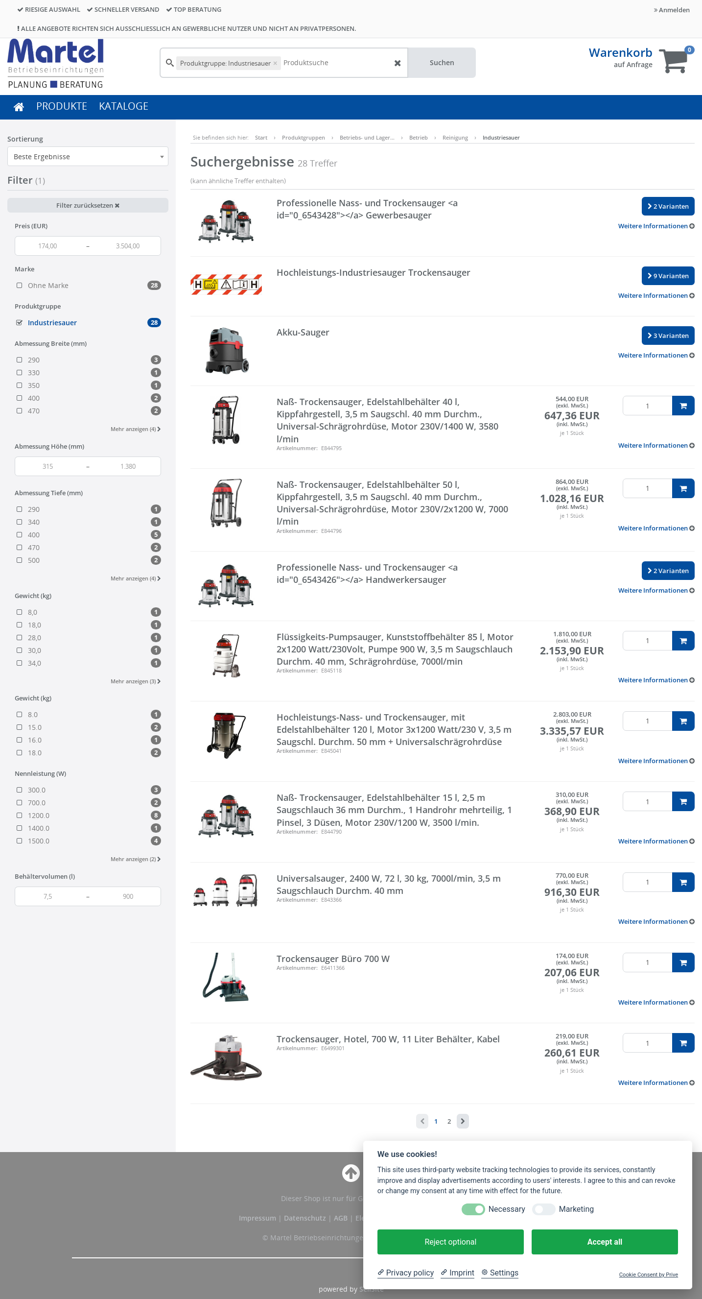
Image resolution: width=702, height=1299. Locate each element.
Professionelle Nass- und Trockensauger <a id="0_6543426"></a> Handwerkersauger (367, 573)
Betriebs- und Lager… (367, 137)
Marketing (576, 1209)
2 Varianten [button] (668, 206)
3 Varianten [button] (668, 335)
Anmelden (672, 9)
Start (261, 137)
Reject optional (450, 1242)
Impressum (258, 1218)
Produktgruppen (303, 137)
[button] (656, 225)
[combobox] (87, 156)
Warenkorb (621, 52)
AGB (342, 1218)
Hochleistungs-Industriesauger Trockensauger (373, 272)
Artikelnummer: (297, 448)
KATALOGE (123, 106)
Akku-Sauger (303, 332)
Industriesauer (501, 137)
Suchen (442, 62)
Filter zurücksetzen (87, 205)
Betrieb (418, 137)
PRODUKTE (61, 106)
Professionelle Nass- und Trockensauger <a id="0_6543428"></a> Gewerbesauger (367, 209)
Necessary (507, 1209)
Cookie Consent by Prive (648, 1275)
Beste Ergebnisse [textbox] (42, 156)
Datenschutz (305, 1218)
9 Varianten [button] (668, 275)
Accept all (604, 1242)
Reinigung (455, 137)
